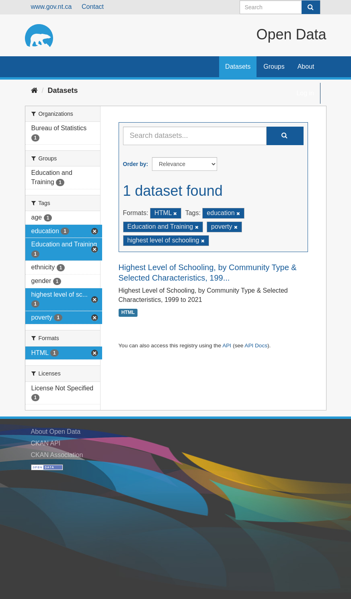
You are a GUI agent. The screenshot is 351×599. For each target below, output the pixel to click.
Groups (273, 66)
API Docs (255, 346)
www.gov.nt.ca (51, 6)
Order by (134, 164)
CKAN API (46, 443)
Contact (93, 6)
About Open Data (56, 431)
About (306, 66)
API (226, 346)
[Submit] (311, 7)
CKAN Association (57, 454)
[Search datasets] (280, 7)
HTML (128, 313)
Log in (305, 93)
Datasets (237, 66)
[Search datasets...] (195, 136)
